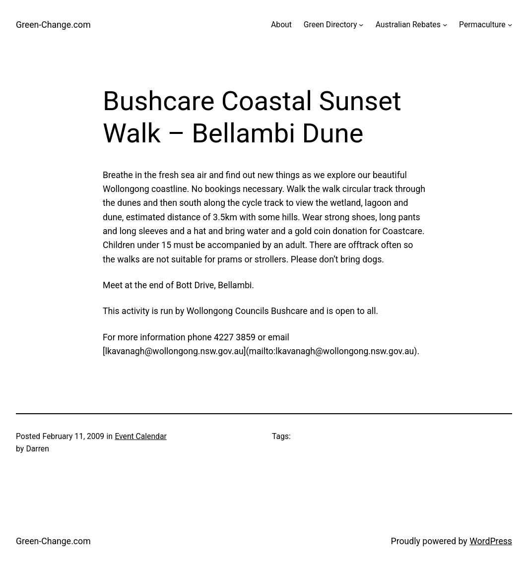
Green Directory (330, 24)
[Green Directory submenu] (361, 24)
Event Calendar (140, 436)
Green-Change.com (53, 25)
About (281, 24)
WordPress (490, 541)
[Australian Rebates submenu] (445, 24)
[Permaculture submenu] (510, 24)
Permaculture (482, 24)
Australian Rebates (408, 24)
